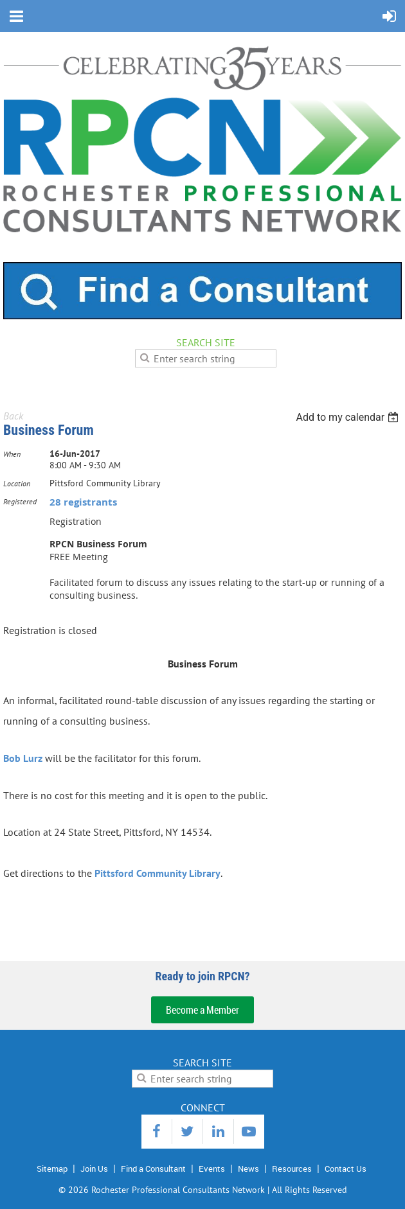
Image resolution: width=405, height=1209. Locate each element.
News (248, 1168)
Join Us (94, 1168)
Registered (20, 501)
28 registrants (83, 502)
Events (212, 1168)
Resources (292, 1168)
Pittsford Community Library (157, 873)
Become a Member (202, 1010)
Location (16, 483)
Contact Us (345, 1168)
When (12, 454)
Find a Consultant (153, 1168)
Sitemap (52, 1168)
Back (13, 415)
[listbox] (349, 417)
